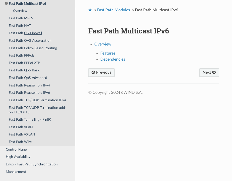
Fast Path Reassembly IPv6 (29, 93)
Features (107, 53)
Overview (20, 11)
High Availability (18, 157)
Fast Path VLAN (21, 127)
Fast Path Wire (20, 142)
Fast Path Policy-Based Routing (33, 48)
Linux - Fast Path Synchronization (32, 164)
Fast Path (25, 33)
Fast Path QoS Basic (24, 70)
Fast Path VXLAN (22, 134)
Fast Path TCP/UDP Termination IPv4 (37, 100)
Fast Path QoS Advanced (28, 78)
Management (16, 172)
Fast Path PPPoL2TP (24, 63)
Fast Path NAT (20, 26)
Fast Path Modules (113, 10)
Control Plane (16, 149)
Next (209, 72)
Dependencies (112, 59)
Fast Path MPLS (21, 18)
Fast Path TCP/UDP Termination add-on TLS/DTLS (37, 110)
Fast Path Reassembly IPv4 (29, 85)
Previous (101, 72)
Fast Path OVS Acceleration (30, 40)
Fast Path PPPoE (21, 55)
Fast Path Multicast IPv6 (25, 4)
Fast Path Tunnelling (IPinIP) (30, 119)
